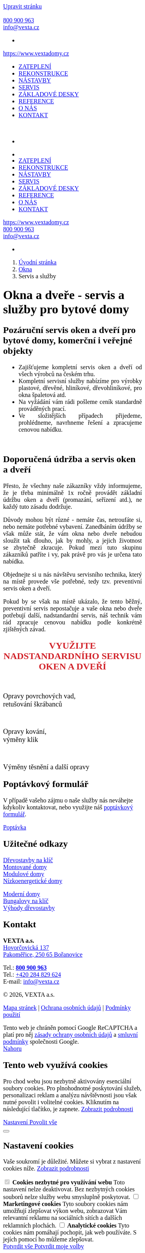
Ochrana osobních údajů (71, 1007)
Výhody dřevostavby (29, 908)
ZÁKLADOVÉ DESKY (49, 94)
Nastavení (16, 1122)
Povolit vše (43, 1122)
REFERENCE (36, 101)
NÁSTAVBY (35, 80)
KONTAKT (33, 115)
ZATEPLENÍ (35, 66)
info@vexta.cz (41, 981)
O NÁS (28, 108)
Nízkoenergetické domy (32, 881)
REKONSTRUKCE (43, 73)
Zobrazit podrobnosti (107, 1109)
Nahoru (12, 1048)
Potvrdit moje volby (59, 1246)
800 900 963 (31, 967)
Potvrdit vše (18, 1246)
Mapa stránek (20, 1007)
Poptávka (14, 827)
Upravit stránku (22, 6)
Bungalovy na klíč (25, 901)
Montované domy (25, 867)
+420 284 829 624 (38, 974)
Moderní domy (21, 894)
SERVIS (29, 87)
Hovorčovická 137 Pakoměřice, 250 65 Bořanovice (42, 951)
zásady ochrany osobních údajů (73, 1034)
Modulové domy (23, 874)
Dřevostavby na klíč (28, 860)
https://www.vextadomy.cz (36, 53)
